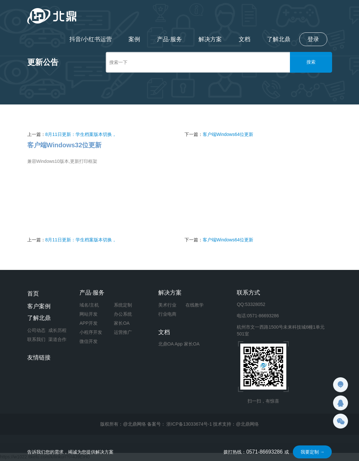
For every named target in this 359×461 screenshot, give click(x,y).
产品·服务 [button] (168, 39)
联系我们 (36, 339)
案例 (133, 39)
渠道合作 (57, 339)
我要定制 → (313, 452)
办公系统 (123, 314)
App (178, 343)
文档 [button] (244, 39)
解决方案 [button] (209, 39)
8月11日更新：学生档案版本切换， (80, 134)
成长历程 (57, 330)
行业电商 (167, 314)
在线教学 (194, 305)
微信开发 (88, 341)
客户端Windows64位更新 (228, 134)
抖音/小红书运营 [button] (89, 39)
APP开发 (88, 323)
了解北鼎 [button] (278, 39)
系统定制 (123, 305)
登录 (313, 39)
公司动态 (36, 330)
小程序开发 (90, 332)
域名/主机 (89, 305)
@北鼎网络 (247, 424)
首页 (33, 293)
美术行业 (167, 305)
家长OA (121, 323)
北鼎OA (166, 343)
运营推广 (123, 332)
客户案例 (39, 306)
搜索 (311, 62)
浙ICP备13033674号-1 (189, 424)
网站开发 (88, 314)
